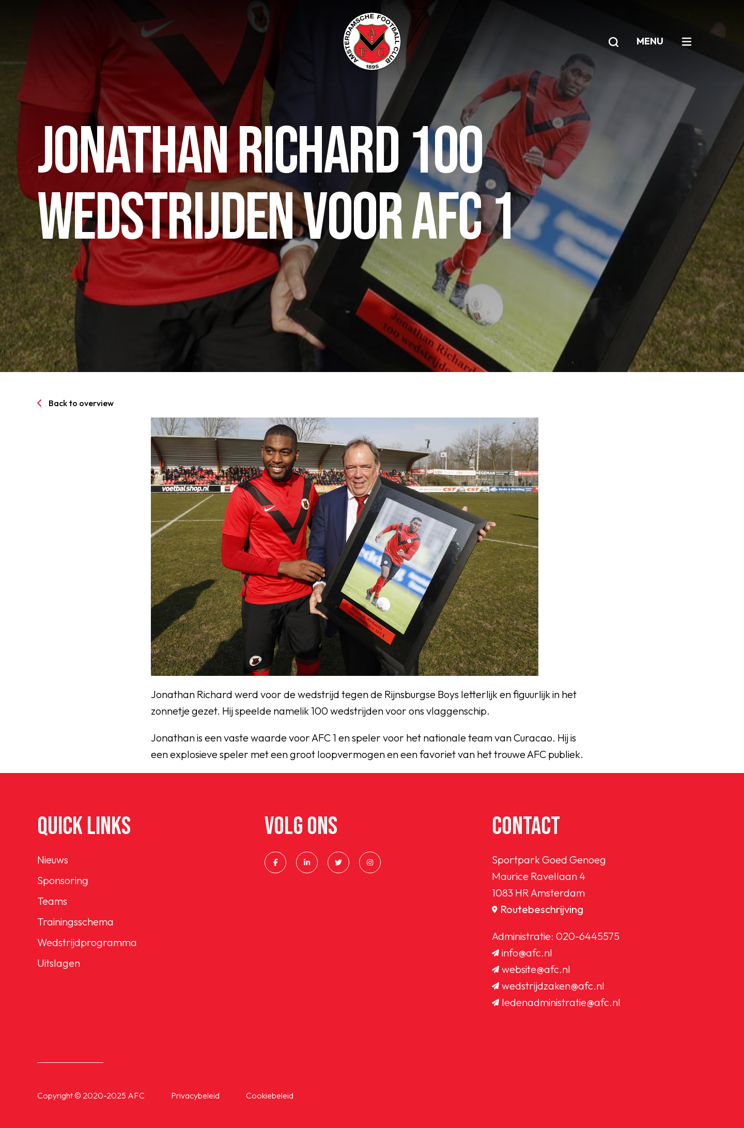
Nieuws (52, 859)
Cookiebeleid (269, 1095)
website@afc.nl (531, 969)
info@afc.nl (522, 952)
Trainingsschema (75, 921)
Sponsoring (62, 880)
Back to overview (75, 403)
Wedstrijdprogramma (87, 942)
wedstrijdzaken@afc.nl (548, 985)
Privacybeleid (195, 1095)
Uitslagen (58, 962)
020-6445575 (587, 936)
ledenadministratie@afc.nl (556, 1002)
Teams (52, 900)
